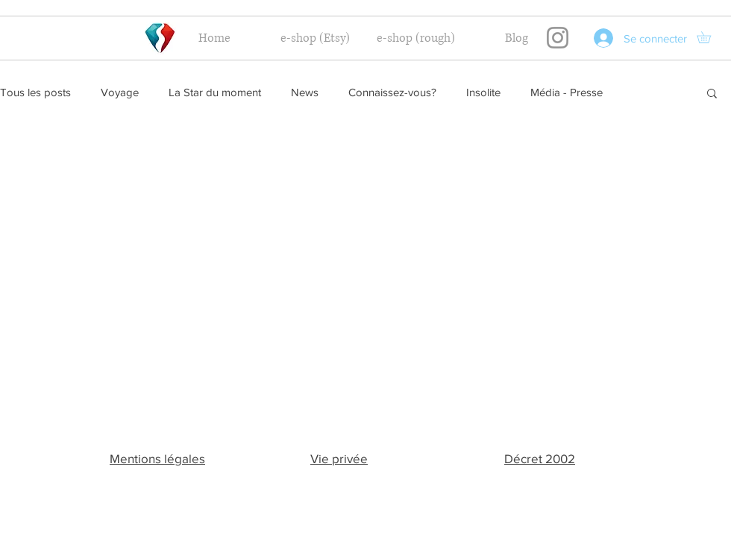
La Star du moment (215, 92)
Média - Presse (566, 92)
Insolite (483, 92)
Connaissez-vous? (392, 92)
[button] (709, 37)
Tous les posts (35, 92)
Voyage (120, 92)
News (305, 92)
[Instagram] (557, 37)
